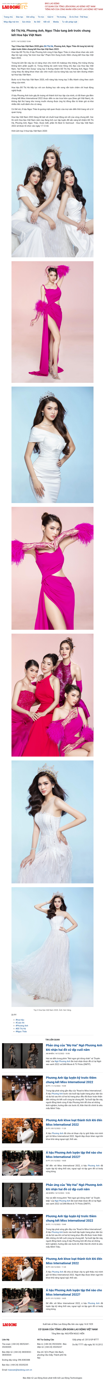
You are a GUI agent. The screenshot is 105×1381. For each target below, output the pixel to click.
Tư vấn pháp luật (69, 22)
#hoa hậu (20, 1020)
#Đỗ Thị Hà (21, 1028)
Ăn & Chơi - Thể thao (78, 17)
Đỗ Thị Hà (48, 46)
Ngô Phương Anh (62, 1061)
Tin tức (41, 17)
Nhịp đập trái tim (11, 22)
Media (56, 22)
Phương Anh (57, 1093)
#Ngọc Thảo (21, 1031)
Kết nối (46, 22)
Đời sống (30, 17)
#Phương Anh (22, 1025)
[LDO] (22, 1056)
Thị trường (61, 17)
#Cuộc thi (20, 1022)
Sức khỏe (26, 22)
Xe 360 (37, 22)
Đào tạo (19, 17)
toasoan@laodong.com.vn (20, 1370)
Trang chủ (8, 17)
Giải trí (50, 17)
